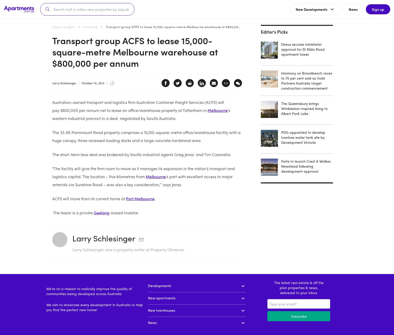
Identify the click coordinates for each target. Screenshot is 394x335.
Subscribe (299, 316)
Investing (90, 27)
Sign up (378, 9)
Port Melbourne (140, 199)
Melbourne (218, 110)
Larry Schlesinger (103, 238)
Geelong (101, 213)
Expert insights (63, 27)
